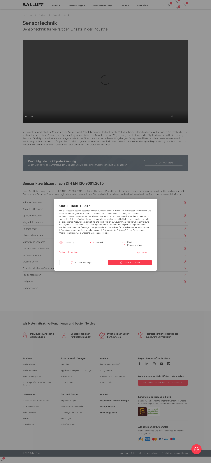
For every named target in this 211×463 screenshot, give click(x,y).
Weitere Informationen (69, 252)
